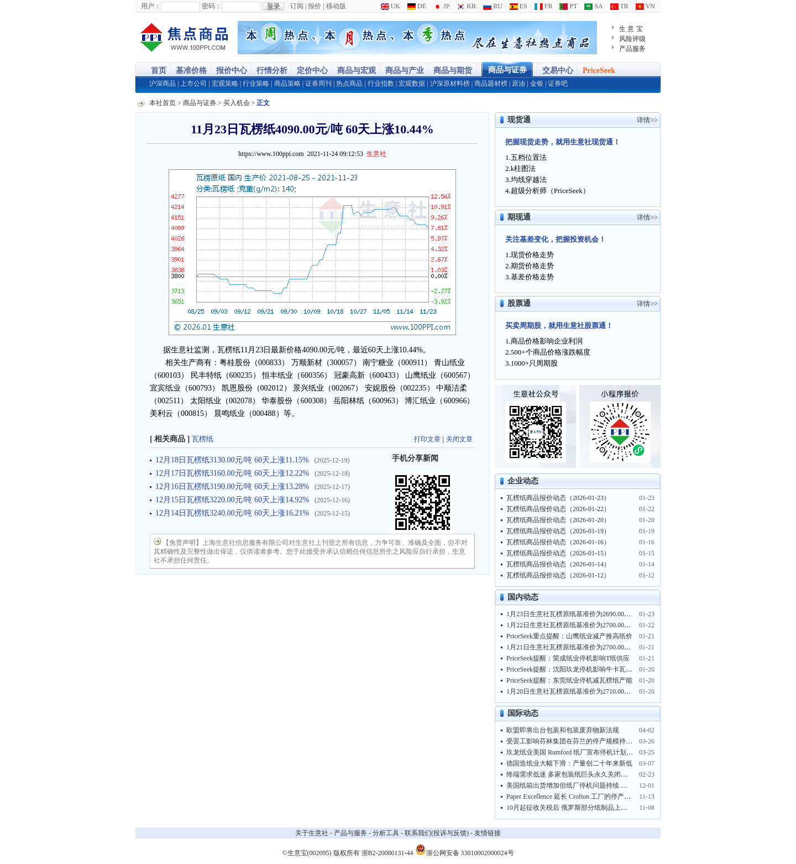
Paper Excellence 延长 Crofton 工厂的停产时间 (571, 796)
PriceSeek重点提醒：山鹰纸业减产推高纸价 (569, 636)
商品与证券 (507, 70)
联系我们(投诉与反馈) (437, 833)
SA (593, 6)
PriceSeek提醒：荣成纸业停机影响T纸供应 (568, 658)
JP (441, 6)
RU (492, 6)
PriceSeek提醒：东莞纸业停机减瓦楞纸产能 (569, 680)
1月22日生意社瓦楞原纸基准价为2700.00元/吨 (572, 625)
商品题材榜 (490, 83)
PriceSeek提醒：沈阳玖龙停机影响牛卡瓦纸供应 (576, 669)
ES (518, 6)
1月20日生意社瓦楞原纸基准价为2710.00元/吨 (572, 691)
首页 (158, 70)
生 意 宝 (631, 29)
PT (568, 6)
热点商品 (349, 83)
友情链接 (487, 833)
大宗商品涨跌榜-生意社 (183, 37)
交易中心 (557, 70)
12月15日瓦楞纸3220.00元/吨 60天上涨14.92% (232, 500)
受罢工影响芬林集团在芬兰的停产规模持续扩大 (576, 741)
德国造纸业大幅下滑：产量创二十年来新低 (569, 763)
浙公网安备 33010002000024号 (464, 849)
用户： (151, 6)
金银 (536, 83)
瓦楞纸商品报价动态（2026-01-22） (558, 509)
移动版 (336, 6)
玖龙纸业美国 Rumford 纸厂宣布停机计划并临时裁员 (582, 752)
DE (416, 6)
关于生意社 (311, 833)
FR (544, 6)
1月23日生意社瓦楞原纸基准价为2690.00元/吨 (572, 614)
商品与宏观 (356, 70)
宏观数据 (412, 83)
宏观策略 (225, 83)
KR (466, 6)
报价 (314, 6)
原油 (518, 83)
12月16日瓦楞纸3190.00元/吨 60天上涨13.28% (232, 486)
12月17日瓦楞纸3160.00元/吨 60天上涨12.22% (232, 473)
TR (619, 6)
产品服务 (632, 49)
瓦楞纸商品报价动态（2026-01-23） (558, 498)
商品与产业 (404, 70)
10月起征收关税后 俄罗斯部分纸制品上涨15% (573, 807)
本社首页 (162, 103)
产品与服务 (350, 833)
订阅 (296, 6)
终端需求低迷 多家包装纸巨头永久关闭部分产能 (576, 774)
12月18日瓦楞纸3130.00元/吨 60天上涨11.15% (232, 460)
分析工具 (386, 833)
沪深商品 (162, 83)
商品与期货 (452, 70)
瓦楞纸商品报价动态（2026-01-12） (558, 575)
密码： (212, 6)
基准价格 (191, 70)
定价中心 (312, 70)
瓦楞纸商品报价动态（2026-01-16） (558, 542)
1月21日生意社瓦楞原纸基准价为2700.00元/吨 (572, 647)
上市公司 (193, 83)
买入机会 (236, 103)
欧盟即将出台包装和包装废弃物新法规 (562, 730)
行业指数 (381, 83)
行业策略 (256, 83)
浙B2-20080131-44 (387, 853)
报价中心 (231, 70)
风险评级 (632, 39)
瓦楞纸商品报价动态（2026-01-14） (558, 564)
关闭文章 (459, 439)
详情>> (647, 120)
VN (645, 6)
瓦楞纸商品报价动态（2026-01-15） (558, 553)
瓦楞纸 (202, 439)
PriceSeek (599, 70)
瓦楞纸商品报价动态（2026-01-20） (558, 520)
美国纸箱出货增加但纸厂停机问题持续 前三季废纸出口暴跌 (593, 785)
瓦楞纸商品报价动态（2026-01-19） (558, 531)
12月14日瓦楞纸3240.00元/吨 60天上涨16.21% (232, 513)
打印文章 (427, 439)
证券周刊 (318, 83)
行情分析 (271, 70)
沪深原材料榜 (450, 83)
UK (390, 6)
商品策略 (287, 83)
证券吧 (558, 83)
